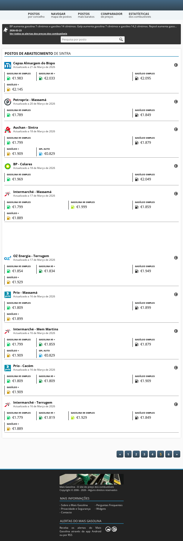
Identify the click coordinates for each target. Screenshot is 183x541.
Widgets (101, 509)
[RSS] (114, 529)
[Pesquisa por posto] (93, 39)
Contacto (66, 512)
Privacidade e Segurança (76, 509)
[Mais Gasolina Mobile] (108, 529)
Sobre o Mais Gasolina (74, 505)
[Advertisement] (91, 237)
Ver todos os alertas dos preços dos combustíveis (38, 33)
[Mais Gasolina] (91, 5)
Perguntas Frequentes (109, 505)
